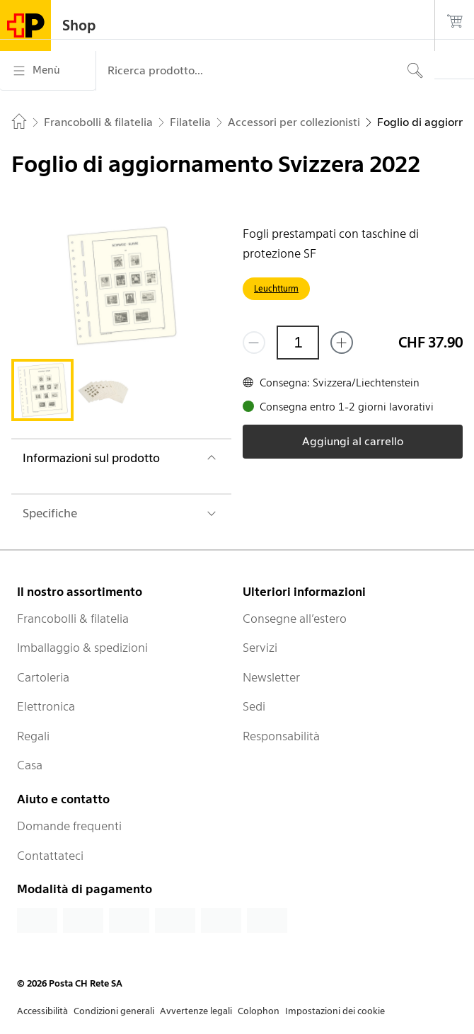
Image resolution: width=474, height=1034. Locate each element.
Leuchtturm (276, 288)
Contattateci (50, 856)
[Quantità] (298, 343)
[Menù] (48, 71)
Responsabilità (281, 736)
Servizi (260, 647)
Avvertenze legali (196, 1011)
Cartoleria (43, 677)
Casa (29, 765)
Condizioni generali (114, 1011)
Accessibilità (42, 1011)
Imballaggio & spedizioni (82, 647)
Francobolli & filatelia (73, 618)
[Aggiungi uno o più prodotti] (341, 342)
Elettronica (46, 706)
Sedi (254, 706)
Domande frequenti (69, 826)
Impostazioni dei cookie (335, 1011)
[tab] (42, 390)
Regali (33, 736)
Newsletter (271, 677)
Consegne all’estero (295, 618)
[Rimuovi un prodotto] (254, 342)
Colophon (258, 1011)
